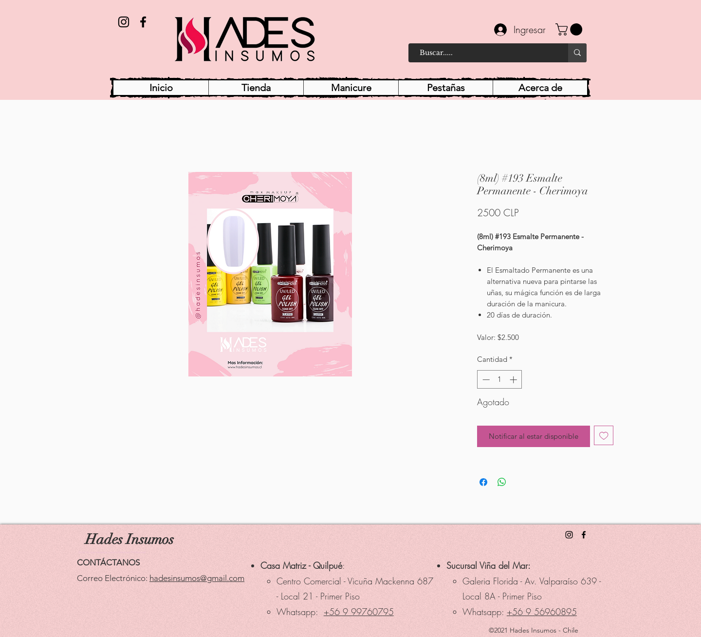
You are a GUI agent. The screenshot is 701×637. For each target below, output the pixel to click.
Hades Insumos (129, 539)
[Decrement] (485, 380)
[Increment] (514, 380)
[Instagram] (123, 22)
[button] (570, 29)
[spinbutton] (500, 380)
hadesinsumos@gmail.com (196, 578)
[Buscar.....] (484, 52)
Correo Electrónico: (113, 578)
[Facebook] (143, 22)
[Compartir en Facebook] (483, 482)
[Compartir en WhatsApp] (502, 482)
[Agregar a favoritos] (604, 436)
